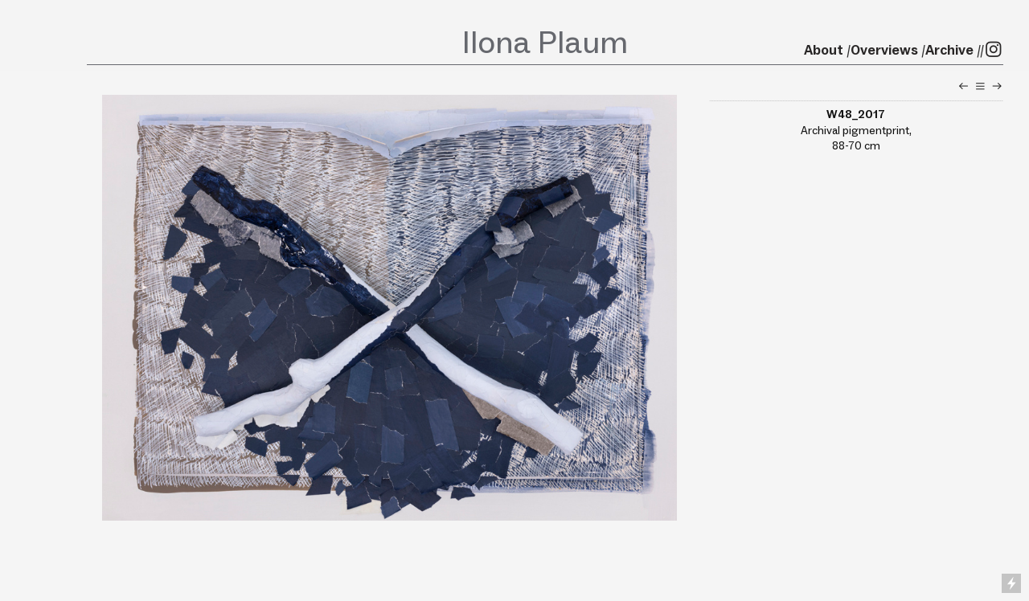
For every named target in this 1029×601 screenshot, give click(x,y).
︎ (963, 86)
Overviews (884, 50)
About (823, 50)
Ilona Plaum (545, 42)
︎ (980, 86)
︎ (997, 86)
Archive (949, 50)
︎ (993, 50)
